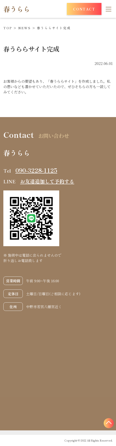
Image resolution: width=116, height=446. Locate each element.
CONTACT (84, 9)
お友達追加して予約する (47, 181)
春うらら (16, 9)
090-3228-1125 (36, 170)
